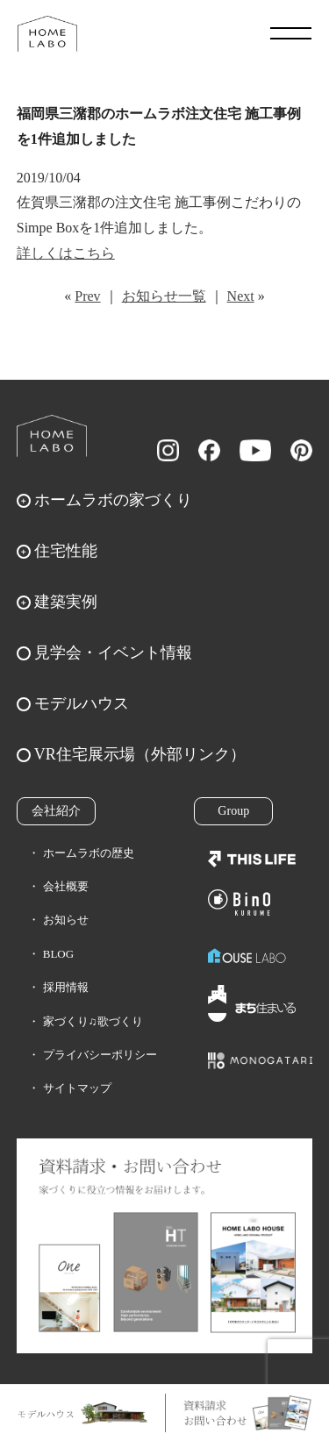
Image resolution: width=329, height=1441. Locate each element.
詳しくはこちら (66, 253)
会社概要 (66, 886)
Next (240, 296)
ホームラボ (52, 436)
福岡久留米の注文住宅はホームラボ (47, 33)
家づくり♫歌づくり (93, 1021)
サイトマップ (77, 1088)
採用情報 (66, 987)
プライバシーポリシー (100, 1054)
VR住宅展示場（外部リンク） (140, 754)
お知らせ (66, 919)
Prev (87, 296)
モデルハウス (81, 703)
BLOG (58, 953)
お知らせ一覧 (164, 296)
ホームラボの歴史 (88, 853)
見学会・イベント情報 (113, 652)
